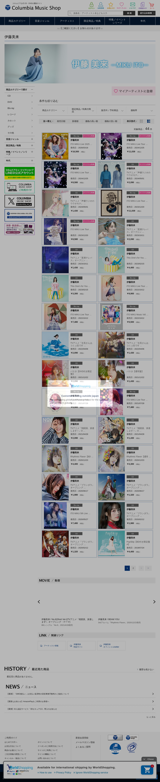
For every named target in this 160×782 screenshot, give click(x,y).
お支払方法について (13, 746)
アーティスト (67, 21)
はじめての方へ (11, 742)
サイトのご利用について (48, 750)
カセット (12, 120)
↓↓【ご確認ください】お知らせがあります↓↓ (80, 28)
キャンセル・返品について (15, 758)
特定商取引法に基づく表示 (93, 768)
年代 (143, 21)
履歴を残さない (146, 669)
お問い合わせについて (47, 758)
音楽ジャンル (42, 21)
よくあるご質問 (83, 747)
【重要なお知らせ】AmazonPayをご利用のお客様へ (28, 701)
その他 (11, 133)
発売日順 (61, 121)
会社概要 (30, 768)
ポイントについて (45, 742)
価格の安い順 (111, 121)
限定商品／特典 (92, 21)
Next (154, 601)
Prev (39, 601)
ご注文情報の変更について (15, 754)
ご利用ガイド (11, 738)
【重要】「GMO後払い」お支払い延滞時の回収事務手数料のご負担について (38, 694)
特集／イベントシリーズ (117, 21)
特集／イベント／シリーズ (16, 153)
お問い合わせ (134, 768)
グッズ (11, 126)
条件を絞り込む (48, 100)
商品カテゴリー (17, 21)
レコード (12, 114)
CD (9, 96)
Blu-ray (11, 108)
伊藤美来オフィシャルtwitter (111, 645)
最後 (148, 568)
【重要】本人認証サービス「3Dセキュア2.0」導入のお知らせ (32, 709)
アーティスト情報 (51, 646)
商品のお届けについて (14, 750)
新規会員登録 (82, 738)
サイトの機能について (47, 754)
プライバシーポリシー (65, 768)
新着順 (75, 121)
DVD (10, 102)
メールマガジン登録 (85, 742)
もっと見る (150, 717)
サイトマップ (116, 768)
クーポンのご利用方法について (50, 746)
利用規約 (45, 768)
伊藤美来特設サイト (78, 645)
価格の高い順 (91, 121)
